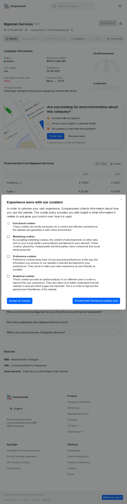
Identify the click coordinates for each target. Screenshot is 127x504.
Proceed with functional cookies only (95, 300)
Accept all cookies (20, 300)
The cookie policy (52, 212)
